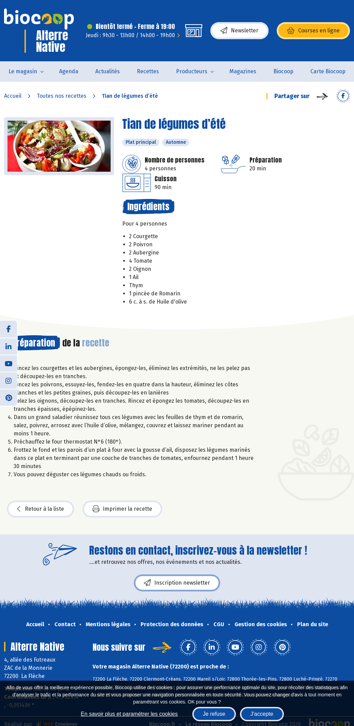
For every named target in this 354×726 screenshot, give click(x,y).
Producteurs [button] (191, 71)
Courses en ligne (313, 30)
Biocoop (283, 71)
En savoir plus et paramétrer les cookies (129, 714)
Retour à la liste (40, 509)
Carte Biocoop (327, 71)
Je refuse (214, 714)
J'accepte (262, 714)
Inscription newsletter (177, 583)
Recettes (148, 71)
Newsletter (239, 30)
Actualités (107, 71)
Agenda (68, 71)
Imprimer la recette (122, 509)
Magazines (242, 71)
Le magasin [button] (23, 71)
